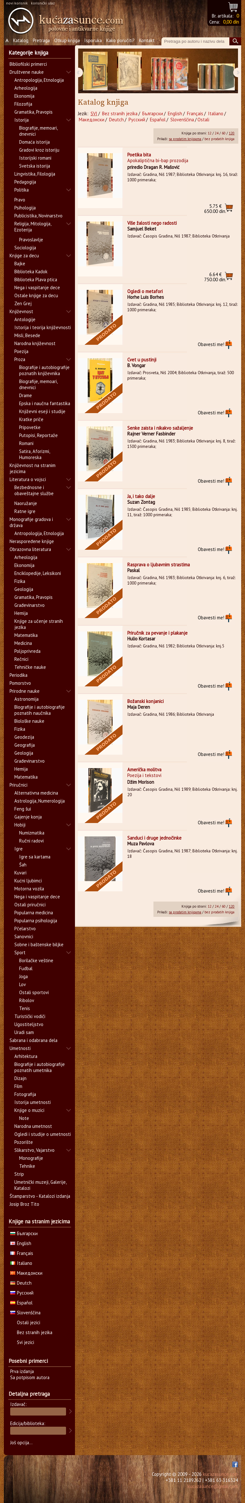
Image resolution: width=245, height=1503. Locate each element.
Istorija (21, 120)
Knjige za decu (24, 256)
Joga (23, 976)
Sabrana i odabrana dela (33, 1040)
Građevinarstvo (29, 605)
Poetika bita (139, 155)
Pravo (19, 200)
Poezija (21, 351)
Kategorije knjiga (28, 52)
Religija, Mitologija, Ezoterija (32, 227)
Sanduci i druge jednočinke (154, 838)
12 (210, 133)
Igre (18, 849)
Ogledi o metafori (145, 291)
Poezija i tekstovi (144, 775)
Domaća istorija (34, 142)
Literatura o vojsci (28, 479)
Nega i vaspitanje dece (37, 287)
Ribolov (26, 1000)
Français (195, 113)
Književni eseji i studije (42, 411)
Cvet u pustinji (141, 360)
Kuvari (20, 873)
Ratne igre (24, 511)
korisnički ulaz (43, 3)
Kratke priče (31, 419)
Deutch (116, 120)
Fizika (19, 581)
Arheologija (25, 88)
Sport (20, 952)
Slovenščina (182, 120)
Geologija (23, 589)
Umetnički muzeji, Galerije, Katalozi (40, 1185)
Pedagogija (25, 182)
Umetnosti (20, 1048)
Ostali (203, 120)
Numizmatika (31, 833)
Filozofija (23, 104)
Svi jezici (25, 1342)
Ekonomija (24, 96)
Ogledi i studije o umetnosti (42, 1134)
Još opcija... (21, 1442)
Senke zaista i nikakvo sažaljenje (160, 428)
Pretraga (41, 40)
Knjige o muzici (29, 1110)
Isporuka (93, 40)
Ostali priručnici (30, 905)
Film (18, 1086)
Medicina (23, 643)
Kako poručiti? (120, 40)
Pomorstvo (20, 683)
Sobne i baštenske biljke (38, 944)
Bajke (19, 264)
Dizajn (20, 1078)
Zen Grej (23, 303)
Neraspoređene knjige (32, 541)
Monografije (31, 1158)
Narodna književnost (35, 343)
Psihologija (25, 208)
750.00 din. (215, 277)
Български (152, 113)
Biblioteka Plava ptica (35, 279)
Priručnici (18, 785)
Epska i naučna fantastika (44, 403)
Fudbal (26, 968)
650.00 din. (215, 208)
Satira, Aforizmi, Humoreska (34, 454)
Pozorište (23, 1142)
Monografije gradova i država (31, 522)
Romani (26, 443)
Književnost (21, 311)
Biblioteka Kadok (31, 271)
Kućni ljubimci (28, 881)
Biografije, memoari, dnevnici (38, 131)
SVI (94, 113)
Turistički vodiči (29, 1016)
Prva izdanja (22, 1371)
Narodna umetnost (33, 1126)
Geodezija (24, 737)
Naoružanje (25, 503)
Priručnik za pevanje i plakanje (157, 633)
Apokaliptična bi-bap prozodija (157, 160)
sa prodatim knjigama (185, 139)
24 (217, 133)
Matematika (26, 635)
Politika (21, 190)
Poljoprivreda (27, 651)
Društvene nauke (27, 72)
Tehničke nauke (30, 667)
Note (24, 1118)
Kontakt (147, 40)
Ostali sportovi (34, 992)
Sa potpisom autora (29, 1377)
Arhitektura (25, 1056)
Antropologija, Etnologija (39, 80)
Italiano (215, 113)
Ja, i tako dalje (141, 496)
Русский (137, 120)
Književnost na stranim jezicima (33, 468)
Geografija (24, 745)
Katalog (20, 40)
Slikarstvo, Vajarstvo (34, 1150)
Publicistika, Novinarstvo (38, 216)
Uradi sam (24, 1032)
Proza (19, 359)
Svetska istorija (34, 166)
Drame (25, 395)
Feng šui (22, 809)
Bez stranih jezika (119, 113)
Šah (22, 865)
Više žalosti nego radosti (152, 223)
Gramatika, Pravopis (33, 112)
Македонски (91, 120)
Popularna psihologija (35, 921)
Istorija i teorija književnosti (42, 327)
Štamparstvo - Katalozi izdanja (40, 1196)
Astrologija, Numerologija (39, 801)
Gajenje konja (28, 817)
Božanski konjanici (145, 701)
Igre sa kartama (34, 857)
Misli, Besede (27, 335)
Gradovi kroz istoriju (39, 150)
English (175, 113)
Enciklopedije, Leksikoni (37, 573)
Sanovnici (23, 936)
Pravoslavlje (31, 240)
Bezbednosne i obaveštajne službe (34, 490)
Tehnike (27, 1166)
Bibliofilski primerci (28, 64)
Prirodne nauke (25, 691)
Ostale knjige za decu (36, 295)
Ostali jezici (28, 1322)
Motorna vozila (29, 889)
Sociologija (25, 248)
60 (224, 133)
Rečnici (21, 659)
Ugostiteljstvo (28, 1024)
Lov (22, 984)
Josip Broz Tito (24, 1204)
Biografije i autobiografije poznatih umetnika (39, 1067)
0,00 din (231, 22)
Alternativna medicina (36, 793)
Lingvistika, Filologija (34, 174)
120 (231, 133)
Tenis (24, 1008)
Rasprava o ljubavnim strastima (158, 565)
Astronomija (26, 699)
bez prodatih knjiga (219, 139)
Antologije (24, 319)
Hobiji (20, 825)
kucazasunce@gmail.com (213, 1486)
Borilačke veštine (36, 960)
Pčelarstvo (25, 928)
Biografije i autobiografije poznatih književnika (44, 370)
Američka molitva (144, 770)
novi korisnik (17, 3)
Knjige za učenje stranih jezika (38, 624)
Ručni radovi (31, 841)
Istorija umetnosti (32, 1102)
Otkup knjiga (67, 40)
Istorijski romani (35, 158)
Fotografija (25, 1094)
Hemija (21, 613)
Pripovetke (30, 427)
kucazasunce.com (220, 1474)
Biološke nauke (29, 721)
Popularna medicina (33, 913)
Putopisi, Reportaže (38, 435)
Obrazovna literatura (30, 549)
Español (158, 120)
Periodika (18, 675)
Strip (19, 1174)
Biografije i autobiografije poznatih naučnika (39, 710)
